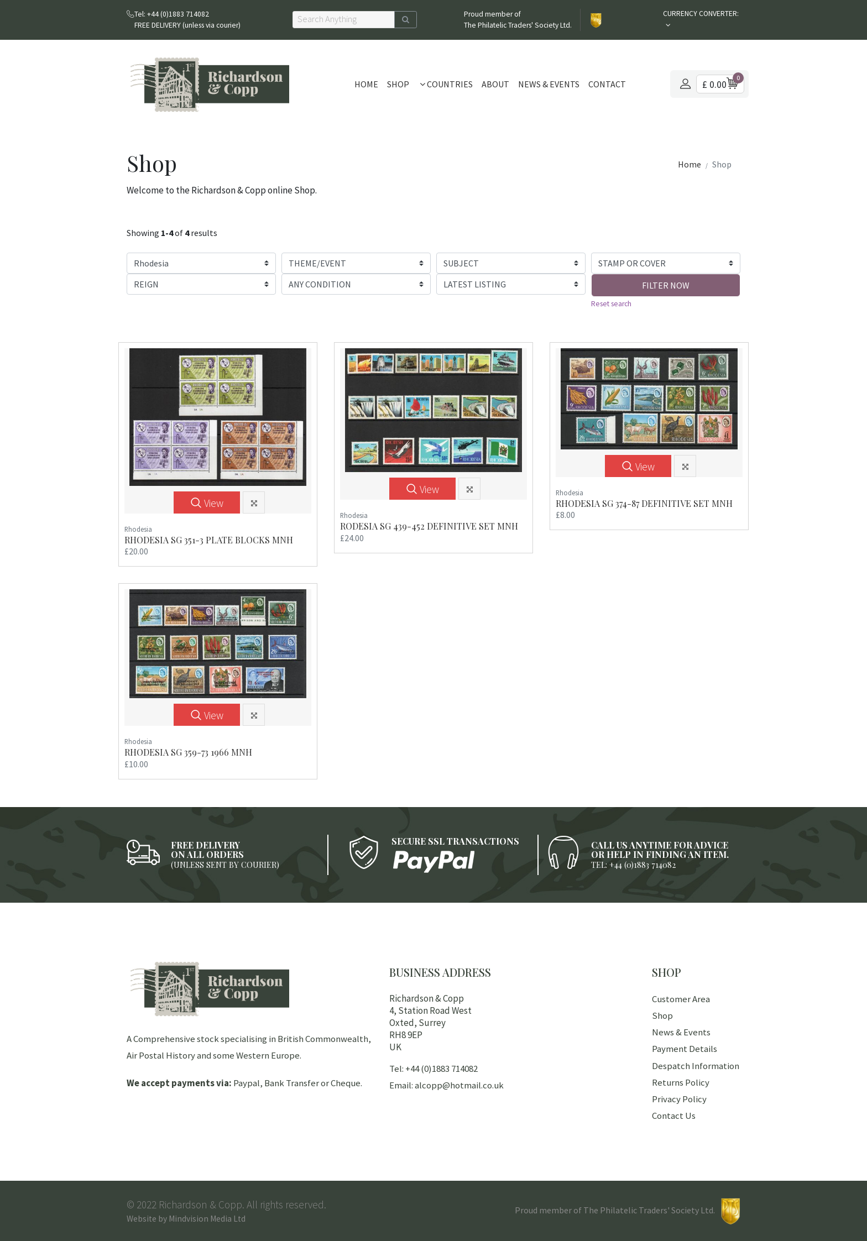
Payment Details (684, 1049)
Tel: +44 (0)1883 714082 (433, 1068)
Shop (398, 84)
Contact (607, 84)
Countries (446, 84)
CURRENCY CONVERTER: (701, 13)
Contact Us (674, 1115)
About (495, 84)
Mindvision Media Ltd (207, 1218)
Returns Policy (680, 1082)
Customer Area (681, 999)
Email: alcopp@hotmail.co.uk (446, 1085)
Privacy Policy (679, 1099)
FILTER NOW (666, 285)
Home (366, 84)
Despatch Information (695, 1066)
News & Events (548, 84)
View (207, 503)
